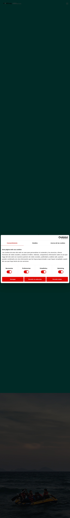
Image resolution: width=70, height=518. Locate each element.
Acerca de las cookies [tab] (58, 243)
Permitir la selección (35, 279)
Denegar (13, 279)
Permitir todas (57, 279)
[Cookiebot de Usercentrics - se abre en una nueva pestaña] (60, 237)
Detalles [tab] (35, 243)
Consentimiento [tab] (12, 243)
